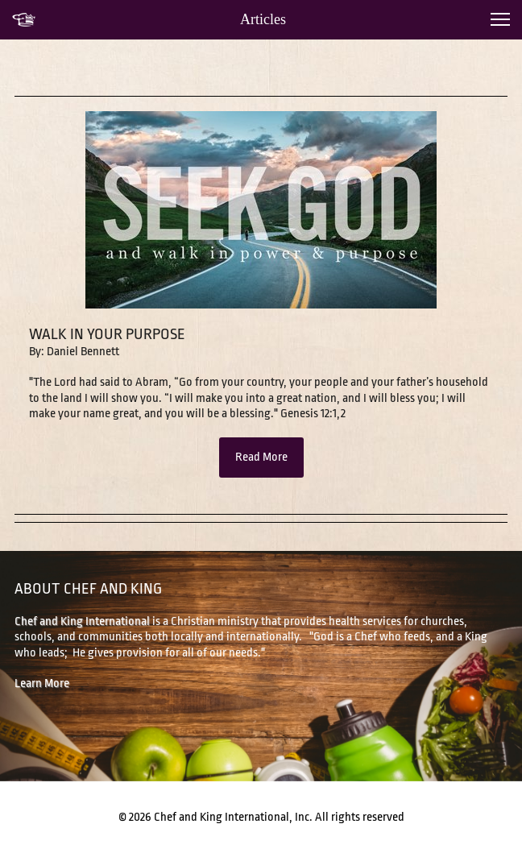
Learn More (41, 683)
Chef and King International (82, 621)
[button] (500, 19)
